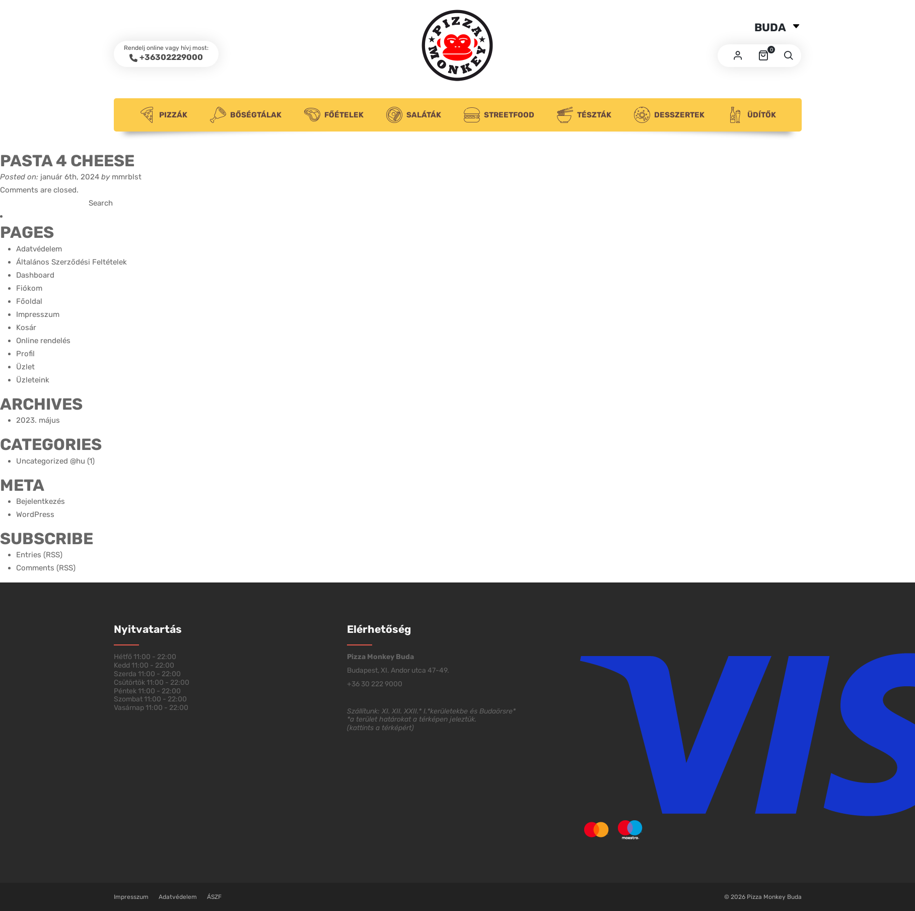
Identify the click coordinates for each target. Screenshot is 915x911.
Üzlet (25, 366)
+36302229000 (171, 57)
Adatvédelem (39, 248)
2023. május (38, 420)
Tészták (584, 114)
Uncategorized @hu (50, 461)
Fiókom (29, 288)
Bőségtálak (245, 114)
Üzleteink (32, 379)
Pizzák (163, 114)
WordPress (35, 514)
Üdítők (751, 114)
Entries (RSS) (39, 554)
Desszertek (669, 114)
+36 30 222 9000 (374, 684)
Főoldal (29, 301)
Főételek (334, 114)
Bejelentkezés (40, 501)
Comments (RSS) (46, 567)
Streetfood (499, 114)
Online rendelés (43, 340)
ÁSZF (214, 896)
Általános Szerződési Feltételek (71, 262)
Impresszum (37, 314)
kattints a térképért (380, 728)
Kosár (26, 327)
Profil (25, 353)
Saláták (413, 114)
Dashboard (35, 275)
